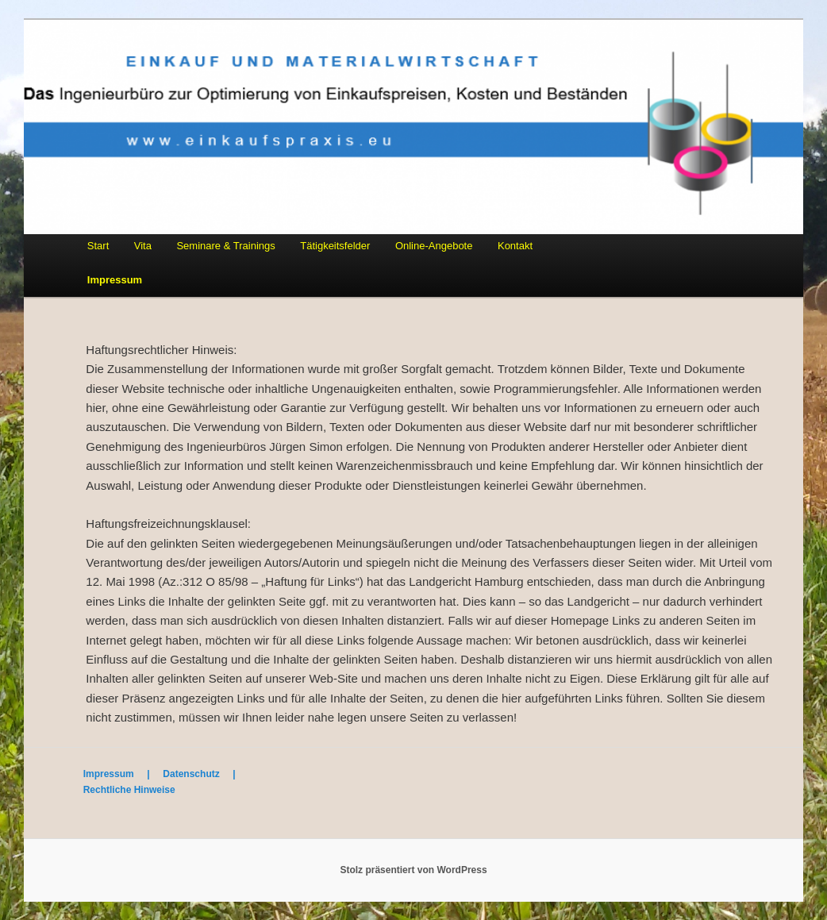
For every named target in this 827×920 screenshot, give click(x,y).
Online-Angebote (434, 246)
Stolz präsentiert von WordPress (413, 870)
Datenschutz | (204, 773)
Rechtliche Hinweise (129, 789)
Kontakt (515, 246)
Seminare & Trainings (225, 246)
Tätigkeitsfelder (335, 246)
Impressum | (123, 773)
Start (98, 246)
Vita (143, 246)
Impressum (114, 280)
